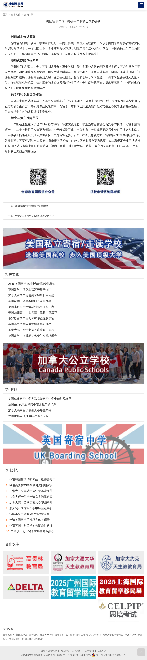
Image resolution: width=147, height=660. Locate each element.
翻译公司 (33, 634)
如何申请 (28, 14)
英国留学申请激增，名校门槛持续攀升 (32, 335)
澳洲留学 (59, 634)
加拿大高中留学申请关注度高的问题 (31, 329)
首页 (5, 14)
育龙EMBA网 (46, 634)
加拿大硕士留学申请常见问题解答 (29, 496)
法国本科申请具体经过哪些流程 (28, 416)
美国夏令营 (21, 634)
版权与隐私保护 (49, 650)
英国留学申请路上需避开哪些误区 (29, 289)
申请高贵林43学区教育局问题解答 (29, 485)
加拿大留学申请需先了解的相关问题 (31, 295)
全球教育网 (8, 634)
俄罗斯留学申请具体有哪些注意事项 (31, 318)
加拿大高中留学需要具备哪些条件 (29, 410)
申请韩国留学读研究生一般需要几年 (30, 479)
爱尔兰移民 (82, 634)
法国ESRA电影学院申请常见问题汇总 (32, 404)
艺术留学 (70, 634)
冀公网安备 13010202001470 (109, 655)
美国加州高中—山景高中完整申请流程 (32, 312)
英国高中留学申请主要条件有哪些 (29, 324)
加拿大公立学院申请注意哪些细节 (29, 491)
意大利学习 (95, 634)
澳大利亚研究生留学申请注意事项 (29, 508)
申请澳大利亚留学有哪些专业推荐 (30, 531)
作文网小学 (130, 634)
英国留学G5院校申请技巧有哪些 (31, 206)
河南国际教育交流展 (32, 639)
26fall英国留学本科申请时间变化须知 (31, 283)
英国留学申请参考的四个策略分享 (29, 301)
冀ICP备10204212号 (80, 655)
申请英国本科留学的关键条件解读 (29, 525)
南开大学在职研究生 (113, 634)
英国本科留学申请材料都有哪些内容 (31, 306)
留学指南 (15, 14)
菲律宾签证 (14, 639)
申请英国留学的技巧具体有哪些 (28, 519)
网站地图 (64, 650)
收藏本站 (101, 650)
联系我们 (77, 650)
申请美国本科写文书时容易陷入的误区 (34, 215)
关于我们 (89, 650)
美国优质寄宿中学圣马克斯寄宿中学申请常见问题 (39, 398)
